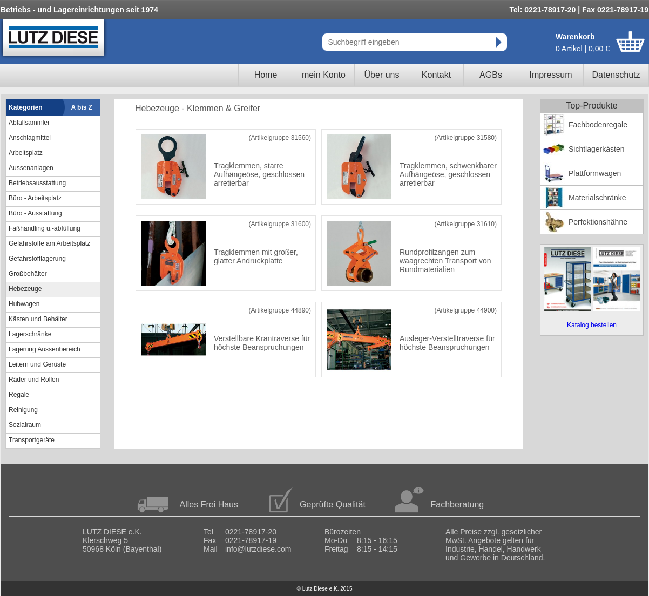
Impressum (550, 74)
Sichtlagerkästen (597, 149)
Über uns (382, 74)
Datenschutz (616, 74)
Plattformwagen (595, 173)
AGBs (490, 74)
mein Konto (324, 74)
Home (266, 74)
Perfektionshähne (598, 222)
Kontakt (436, 74)
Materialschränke (597, 197)
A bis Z (82, 107)
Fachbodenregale (598, 124)
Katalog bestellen (592, 325)
